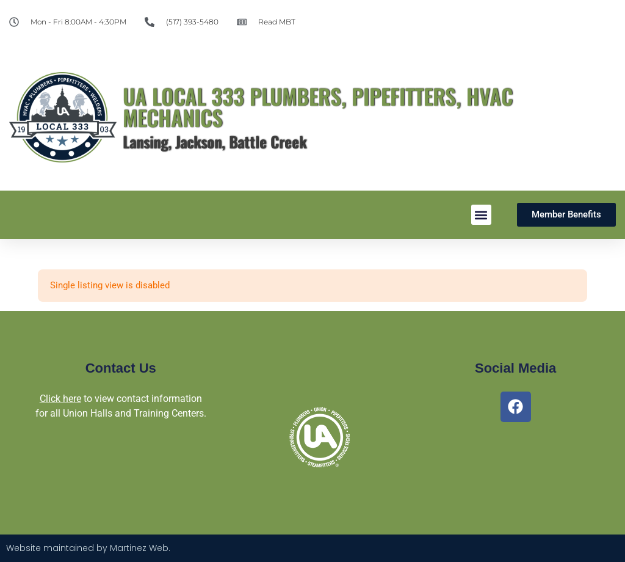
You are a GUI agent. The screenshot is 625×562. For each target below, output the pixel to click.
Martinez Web (139, 548)
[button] (481, 215)
